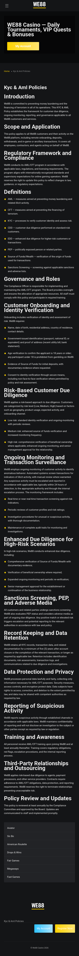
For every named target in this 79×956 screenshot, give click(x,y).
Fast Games (13, 876)
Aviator (11, 828)
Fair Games (13, 860)
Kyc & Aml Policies (14, 921)
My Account (23, 46)
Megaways (13, 868)
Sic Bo (10, 836)
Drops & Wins (14, 852)
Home (7, 71)
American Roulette (17, 844)
